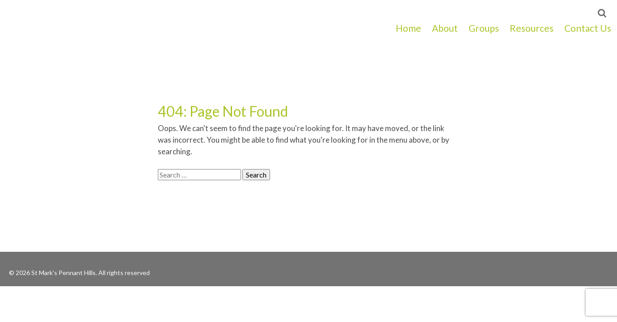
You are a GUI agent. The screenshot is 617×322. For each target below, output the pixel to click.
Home (408, 28)
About (445, 28)
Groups (484, 28)
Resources (532, 28)
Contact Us (587, 28)
